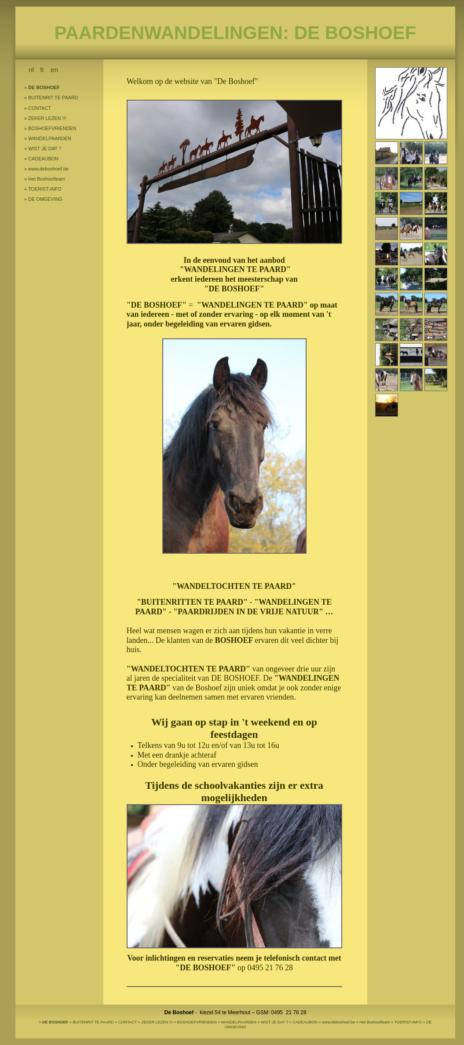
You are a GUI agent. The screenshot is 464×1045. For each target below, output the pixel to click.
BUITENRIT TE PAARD (53, 97)
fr (42, 69)
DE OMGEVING (45, 199)
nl (31, 69)
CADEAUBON (43, 158)
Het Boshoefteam (46, 178)
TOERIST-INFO (45, 189)
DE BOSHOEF (44, 87)
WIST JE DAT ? (45, 148)
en (54, 69)
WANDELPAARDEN (49, 138)
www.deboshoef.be (48, 168)
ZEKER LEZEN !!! (47, 118)
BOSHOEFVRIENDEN (52, 128)
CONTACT (39, 108)
